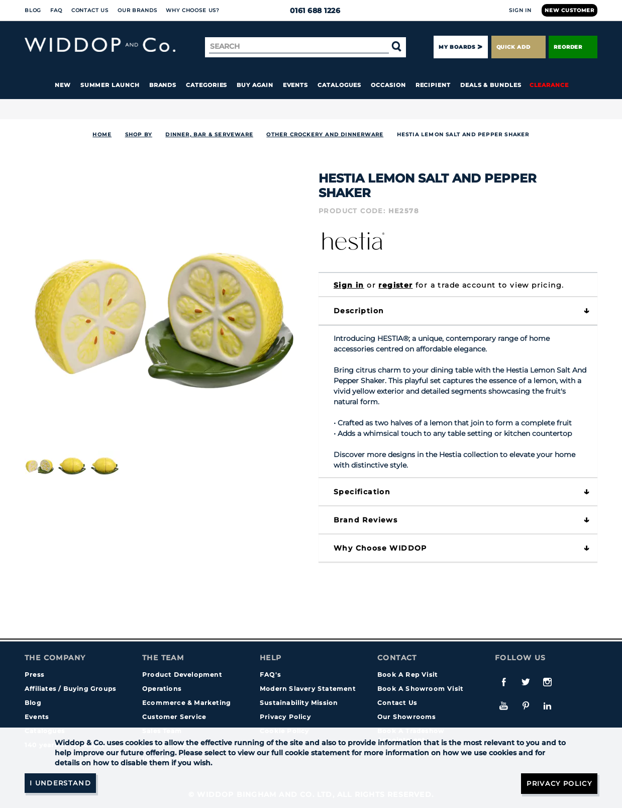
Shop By (138, 134)
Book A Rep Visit (407, 674)
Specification (362, 491)
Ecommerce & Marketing (186, 702)
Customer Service (174, 717)
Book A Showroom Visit (420, 688)
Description (359, 310)
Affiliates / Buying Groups (70, 688)
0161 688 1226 (311, 11)
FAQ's (270, 674)
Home (102, 134)
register (395, 285)
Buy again (255, 84)
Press (34, 674)
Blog (33, 10)
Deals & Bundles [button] (491, 84)
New (63, 84)
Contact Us (90, 10)
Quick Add (518, 47)
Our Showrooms (406, 717)
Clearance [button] (549, 84)
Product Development (182, 674)
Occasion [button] (388, 84)
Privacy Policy (285, 717)
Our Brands (137, 10)
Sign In (520, 10)
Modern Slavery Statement (308, 688)
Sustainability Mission (299, 702)
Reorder (573, 47)
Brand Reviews (365, 519)
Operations (161, 688)
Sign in (349, 285)
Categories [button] (206, 84)
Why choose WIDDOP (380, 548)
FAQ (56, 10)
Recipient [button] (433, 84)
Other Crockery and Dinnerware (324, 134)
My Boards (457, 47)
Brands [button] (163, 84)
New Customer (569, 10)
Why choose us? (193, 10)
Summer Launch (110, 84)
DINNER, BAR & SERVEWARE (209, 134)
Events (295, 84)
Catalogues (339, 84)
